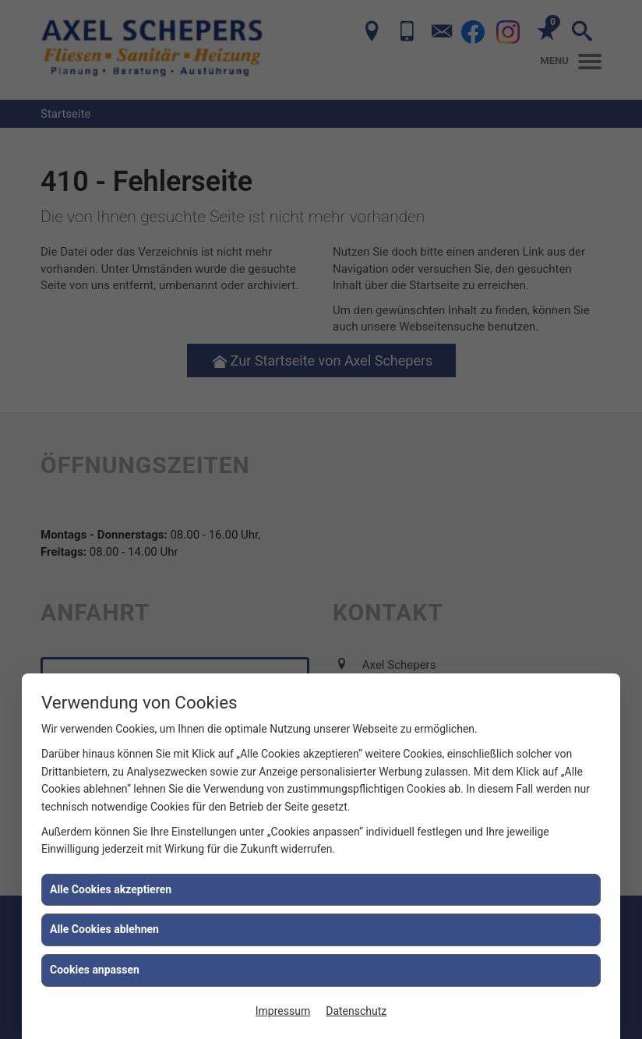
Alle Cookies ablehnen (104, 929)
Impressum (283, 1011)
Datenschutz (356, 1011)
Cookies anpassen (94, 969)
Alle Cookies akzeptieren (110, 889)
